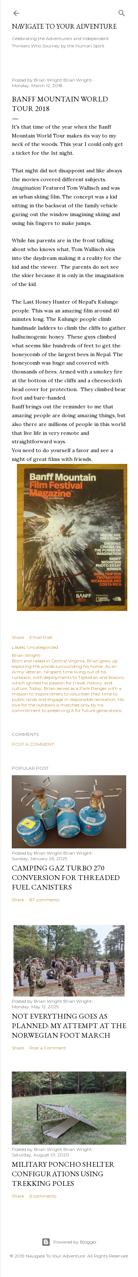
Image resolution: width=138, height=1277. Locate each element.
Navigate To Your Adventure (64, 26)
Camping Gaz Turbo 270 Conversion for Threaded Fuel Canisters (66, 877)
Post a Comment (33, 744)
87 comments (44, 899)
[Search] (121, 11)
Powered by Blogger (69, 1242)
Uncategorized (42, 647)
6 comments (42, 1196)
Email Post (41, 637)
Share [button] (18, 637)
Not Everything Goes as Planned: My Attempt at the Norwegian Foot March (69, 1025)
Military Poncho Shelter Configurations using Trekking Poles (63, 1173)
